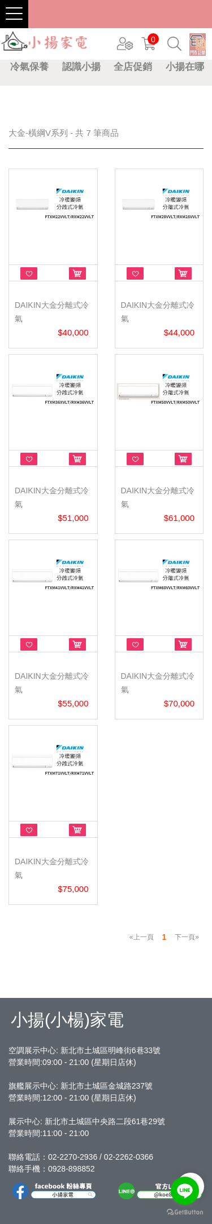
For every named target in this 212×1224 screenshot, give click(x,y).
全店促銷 (133, 66)
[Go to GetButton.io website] (185, 1212)
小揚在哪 (185, 66)
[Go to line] (185, 1191)
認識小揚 (81, 66)
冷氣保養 (29, 66)
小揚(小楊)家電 (67, 1019)
